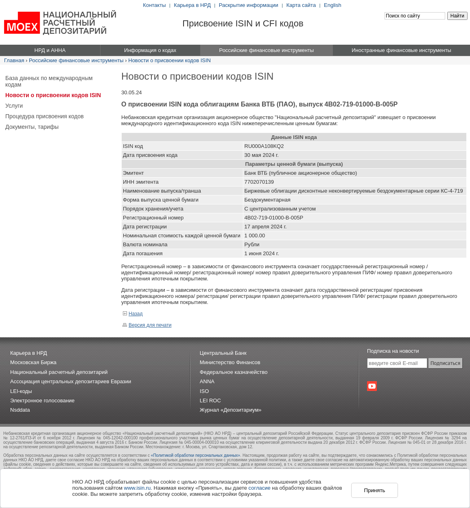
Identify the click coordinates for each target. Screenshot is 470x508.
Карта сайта (301, 5)
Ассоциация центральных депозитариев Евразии (70, 381)
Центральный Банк (223, 353)
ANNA (207, 381)
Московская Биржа (33, 362)
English (332, 5)
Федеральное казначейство (234, 372)
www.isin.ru (137, 488)
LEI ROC (210, 400)
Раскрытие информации (248, 5)
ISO (204, 391)
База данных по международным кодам (49, 81)
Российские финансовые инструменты (76, 60)
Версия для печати (146, 325)
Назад (132, 314)
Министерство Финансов (230, 362)
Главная (14, 60)
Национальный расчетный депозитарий (58, 372)
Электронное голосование (42, 400)
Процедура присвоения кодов (44, 116)
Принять (374, 490)
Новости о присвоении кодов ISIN (169, 60)
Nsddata (20, 410)
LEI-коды (21, 391)
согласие (260, 488)
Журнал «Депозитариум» (231, 410)
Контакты (154, 5)
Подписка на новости (393, 351)
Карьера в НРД (192, 5)
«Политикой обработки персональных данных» (195, 455)
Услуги (14, 105)
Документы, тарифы (32, 127)
